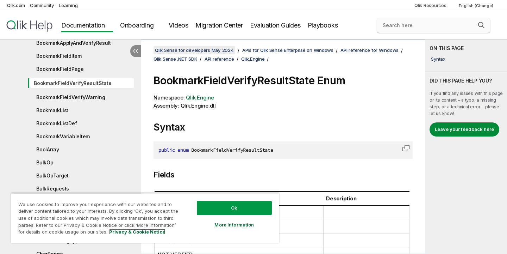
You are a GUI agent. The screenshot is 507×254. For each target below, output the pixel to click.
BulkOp (45, 162)
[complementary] (466, 147)
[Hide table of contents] (135, 51)
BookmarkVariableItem (63, 136)
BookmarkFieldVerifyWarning (70, 97)
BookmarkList (52, 110)
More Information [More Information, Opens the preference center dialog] (234, 225)
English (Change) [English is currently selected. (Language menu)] (476, 5)
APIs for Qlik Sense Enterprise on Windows (287, 50)
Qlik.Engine (252, 59)
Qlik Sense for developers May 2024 (194, 50)
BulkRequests (52, 189)
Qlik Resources (430, 5)
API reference (219, 59)
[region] (145, 218)
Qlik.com (16, 5)
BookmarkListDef (56, 123)
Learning (68, 5)
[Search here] (433, 25)
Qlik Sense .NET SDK (175, 59)
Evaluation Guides (275, 25)
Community (42, 5)
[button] (481, 25)
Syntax (438, 59)
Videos (178, 25)
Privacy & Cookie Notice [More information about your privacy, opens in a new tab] (137, 232)
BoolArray (47, 149)
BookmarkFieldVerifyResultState (73, 83)
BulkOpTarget (52, 176)
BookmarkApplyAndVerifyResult (73, 43)
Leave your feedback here (464, 129)
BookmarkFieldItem (59, 56)
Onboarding (137, 25)
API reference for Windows (369, 50)
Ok (234, 208)
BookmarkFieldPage (60, 69)
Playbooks (323, 25)
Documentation (83, 25)
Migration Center (219, 25)
